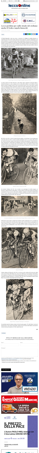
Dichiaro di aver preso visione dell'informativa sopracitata (13, 362)
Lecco (3, 34)
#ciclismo (3, 333)
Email (21, 342)
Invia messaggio (6, 369)
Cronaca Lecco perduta (5, 30)
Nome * (2, 342)
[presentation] (9, 366)
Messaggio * (3, 348)
